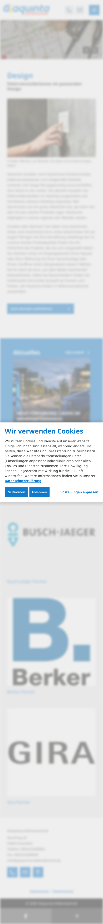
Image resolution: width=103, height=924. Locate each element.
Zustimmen (16, 492)
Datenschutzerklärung (23, 480)
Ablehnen (39, 492)
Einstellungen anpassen (78, 492)
